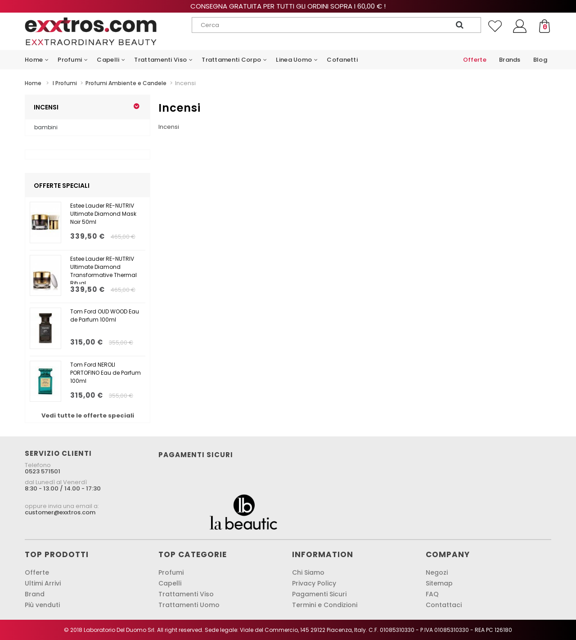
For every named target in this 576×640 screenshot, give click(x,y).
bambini (46, 127)
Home (33, 83)
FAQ (432, 594)
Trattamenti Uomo (189, 604)
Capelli (169, 583)
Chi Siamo (308, 572)
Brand (35, 594)
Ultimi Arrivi (43, 583)
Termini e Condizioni (324, 604)
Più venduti (42, 604)
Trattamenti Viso (186, 594)
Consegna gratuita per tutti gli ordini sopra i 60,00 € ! (288, 6)
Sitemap (439, 583)
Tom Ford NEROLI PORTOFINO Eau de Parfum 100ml (105, 373)
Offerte (37, 572)
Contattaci (444, 604)
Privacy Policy (314, 583)
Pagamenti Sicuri (319, 594)
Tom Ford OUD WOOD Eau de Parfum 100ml (104, 315)
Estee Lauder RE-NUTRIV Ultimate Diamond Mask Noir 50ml (103, 214)
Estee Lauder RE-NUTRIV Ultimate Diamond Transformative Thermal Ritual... (103, 269)
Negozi (437, 572)
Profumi (171, 572)
